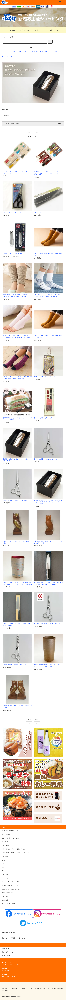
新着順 (17, 124)
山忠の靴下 (6, 116)
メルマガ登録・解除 (58, 988)
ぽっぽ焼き (54, 51)
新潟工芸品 (10, 57)
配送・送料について (16, 988)
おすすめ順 (6, 124)
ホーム (4, 57)
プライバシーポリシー (48, 988)
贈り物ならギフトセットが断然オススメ (45, 30)
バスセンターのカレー (24, 51)
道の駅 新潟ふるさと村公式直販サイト (4, 2)
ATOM (6, 990)
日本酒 (33, 51)
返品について (25, 988)
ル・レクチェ (12, 51)
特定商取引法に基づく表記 (35, 988)
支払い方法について (6, 988)
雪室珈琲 (38, 51)
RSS (3, 990)
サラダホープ (46, 51)
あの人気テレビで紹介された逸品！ (19, 30)
